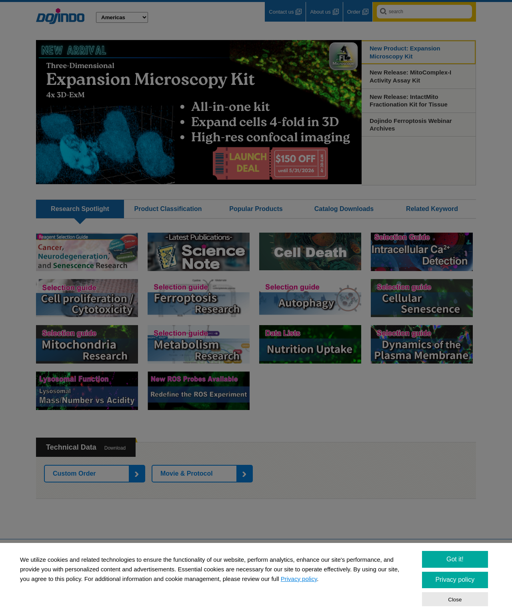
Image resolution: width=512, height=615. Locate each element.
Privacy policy (299, 578)
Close (455, 600)
